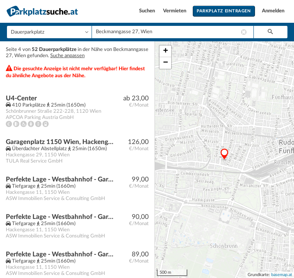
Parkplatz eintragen (224, 11)
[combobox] (173, 32)
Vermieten (175, 11)
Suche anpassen (67, 55)
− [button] (165, 63)
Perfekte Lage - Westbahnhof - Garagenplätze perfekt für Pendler (60, 179)
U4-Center (21, 98)
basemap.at (281, 275)
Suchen (147, 11)
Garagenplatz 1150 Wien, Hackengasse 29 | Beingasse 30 (60, 142)
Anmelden (273, 11)
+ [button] (165, 51)
